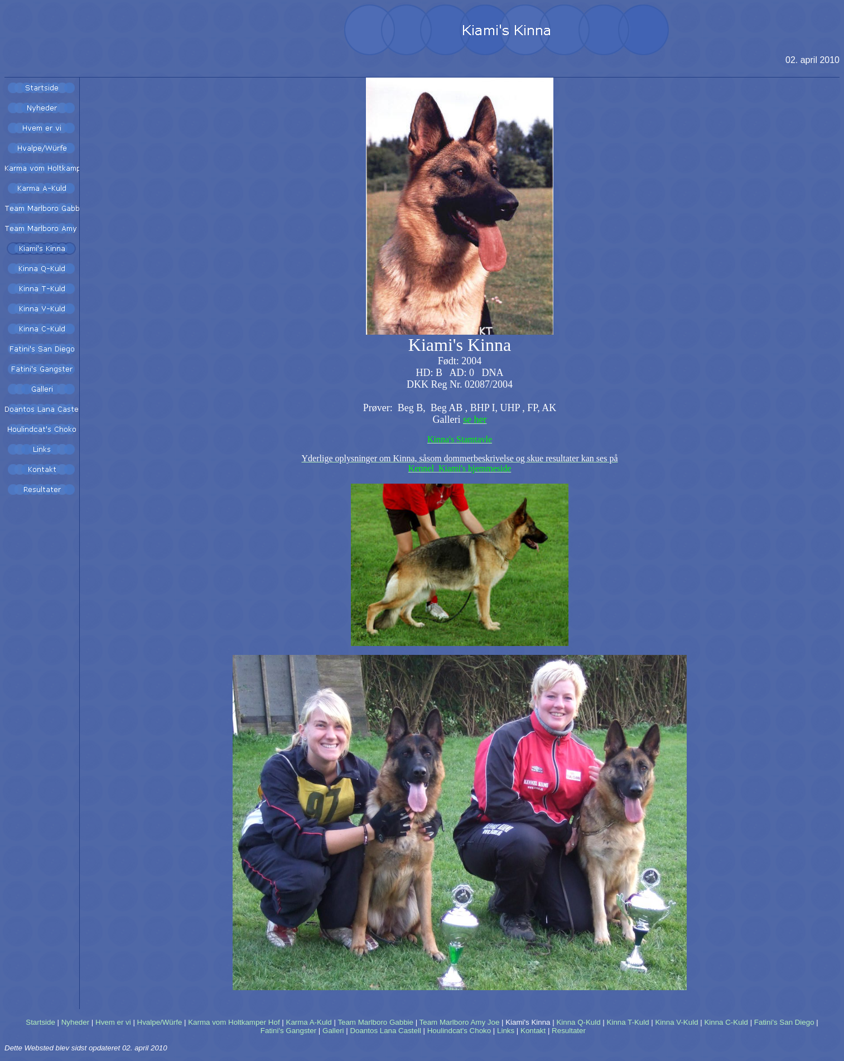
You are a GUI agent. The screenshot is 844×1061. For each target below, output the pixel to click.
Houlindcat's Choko (459, 1030)
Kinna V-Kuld (676, 1022)
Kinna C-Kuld (726, 1022)
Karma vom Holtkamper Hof (233, 1022)
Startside (40, 1022)
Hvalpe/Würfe (159, 1022)
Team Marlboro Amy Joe (459, 1022)
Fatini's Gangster (288, 1030)
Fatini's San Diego (784, 1022)
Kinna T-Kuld (628, 1022)
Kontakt (533, 1030)
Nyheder (75, 1022)
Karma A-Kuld (309, 1022)
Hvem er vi (113, 1022)
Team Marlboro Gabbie (375, 1022)
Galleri (333, 1030)
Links (505, 1030)
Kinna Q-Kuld (578, 1022)
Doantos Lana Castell (385, 1030)
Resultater (569, 1030)
